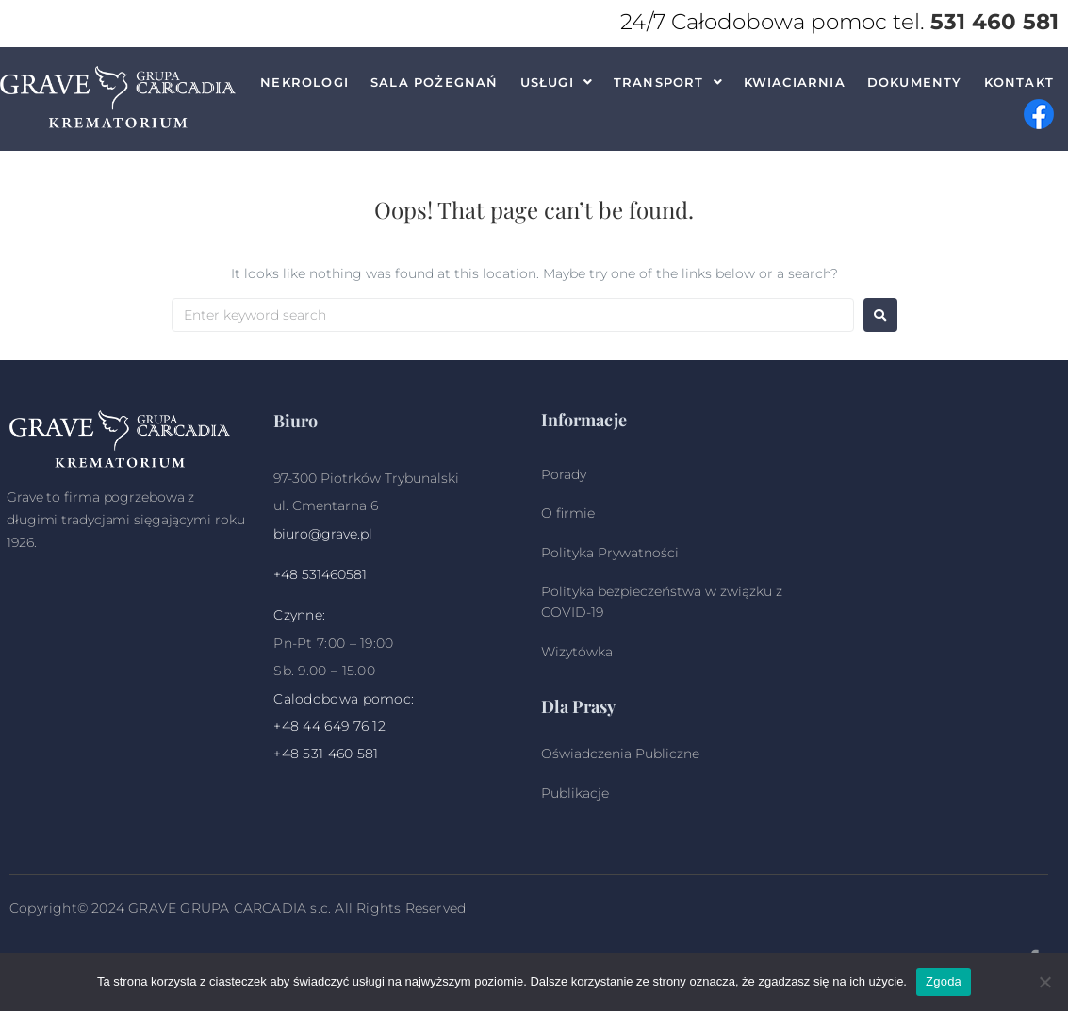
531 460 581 (994, 21)
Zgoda (943, 981)
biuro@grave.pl (322, 533)
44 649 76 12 (344, 726)
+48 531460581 (320, 574)
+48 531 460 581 (326, 753)
